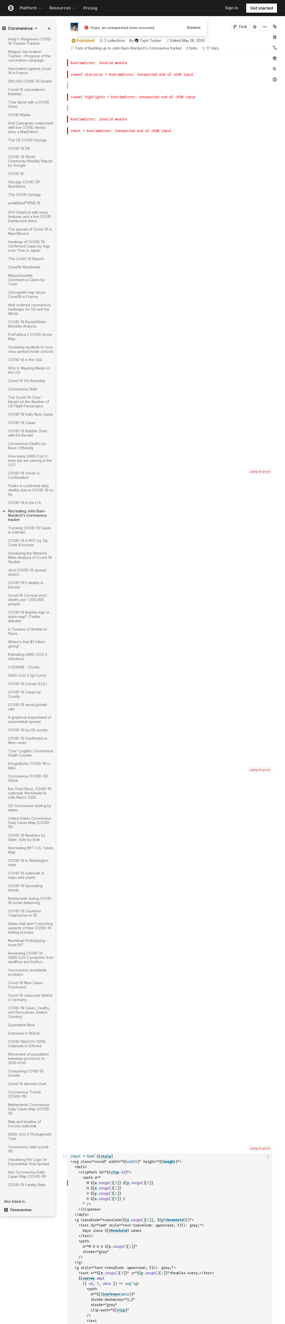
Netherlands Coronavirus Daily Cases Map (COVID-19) (29, 1109)
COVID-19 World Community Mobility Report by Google (30, 161)
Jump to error (260, 74)
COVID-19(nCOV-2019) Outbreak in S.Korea (27, 1043)
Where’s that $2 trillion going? (26, 644)
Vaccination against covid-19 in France (30, 70)
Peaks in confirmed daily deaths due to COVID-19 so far (30, 490)
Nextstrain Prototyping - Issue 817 (28, 942)
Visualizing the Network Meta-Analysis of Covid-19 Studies (30, 557)
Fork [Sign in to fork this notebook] (240, 26)
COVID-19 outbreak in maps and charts (26, 875)
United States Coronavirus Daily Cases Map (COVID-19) (29, 822)
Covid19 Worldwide (24, 267)
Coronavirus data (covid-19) (29, 1149)
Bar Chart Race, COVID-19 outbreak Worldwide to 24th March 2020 (29, 793)
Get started (261, 8)
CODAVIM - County (24, 667)
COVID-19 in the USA (25, 360)
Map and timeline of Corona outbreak (24, 1123)
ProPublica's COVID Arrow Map (30, 336)
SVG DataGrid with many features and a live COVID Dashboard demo (29, 216)
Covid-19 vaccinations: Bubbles (26, 91)
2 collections (112, 41)
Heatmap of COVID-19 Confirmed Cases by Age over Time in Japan (29, 246)
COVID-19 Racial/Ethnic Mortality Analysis (27, 324)
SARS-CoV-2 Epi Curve (27, 675)
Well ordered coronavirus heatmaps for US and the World (29, 309)
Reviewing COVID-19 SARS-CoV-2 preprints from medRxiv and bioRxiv (30, 957)
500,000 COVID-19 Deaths (30, 81)
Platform (30, 7)
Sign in (231, 7)
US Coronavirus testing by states (29, 808)
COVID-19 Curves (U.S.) (27, 684)
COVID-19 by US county (28, 730)
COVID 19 (16, 173)
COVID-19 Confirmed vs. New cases (28, 740)
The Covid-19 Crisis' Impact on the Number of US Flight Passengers (28, 401)
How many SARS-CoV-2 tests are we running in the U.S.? (30, 460)
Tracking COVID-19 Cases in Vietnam (29, 530)
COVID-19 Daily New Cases (30, 414)
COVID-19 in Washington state (28, 862)
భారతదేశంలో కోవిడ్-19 (24, 203)
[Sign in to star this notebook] (254, 26)
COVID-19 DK (19, 148)
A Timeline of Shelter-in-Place (28, 631)
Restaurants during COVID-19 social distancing (30, 900)
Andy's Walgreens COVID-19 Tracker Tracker (30, 41)
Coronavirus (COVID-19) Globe (28, 778)
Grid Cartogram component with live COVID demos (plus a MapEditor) (30, 127)
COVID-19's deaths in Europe (25, 585)
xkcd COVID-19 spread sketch (27, 572)
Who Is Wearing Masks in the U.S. (29, 370)
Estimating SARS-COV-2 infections (27, 656)
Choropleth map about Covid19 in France (26, 294)
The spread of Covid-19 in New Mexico (30, 231)
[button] (64, 57)
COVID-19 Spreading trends (25, 888)
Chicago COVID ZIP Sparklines (24, 184)
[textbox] (170, 324)
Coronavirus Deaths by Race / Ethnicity (27, 445)
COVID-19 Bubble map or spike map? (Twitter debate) (29, 616)
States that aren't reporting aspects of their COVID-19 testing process (30, 927)
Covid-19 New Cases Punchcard (25, 985)
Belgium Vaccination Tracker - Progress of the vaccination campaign (29, 55)
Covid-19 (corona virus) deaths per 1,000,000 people (27, 599)
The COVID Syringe (24, 194)
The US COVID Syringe (27, 140)
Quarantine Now (21, 1025)
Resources (62, 7)
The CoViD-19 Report (26, 259)
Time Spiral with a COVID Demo (28, 104)
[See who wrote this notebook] (145, 41)
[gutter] (47, 1218)
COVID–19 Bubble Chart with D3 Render (27, 433)
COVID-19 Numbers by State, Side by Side (26, 837)
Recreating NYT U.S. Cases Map (30, 850)
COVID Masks (19, 115)
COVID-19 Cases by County (24, 694)
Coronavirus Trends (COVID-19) (24, 1094)
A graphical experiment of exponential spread (29, 719)
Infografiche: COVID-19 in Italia (29, 765)
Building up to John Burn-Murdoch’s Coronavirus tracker (135, 48)
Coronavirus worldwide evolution (27, 972)
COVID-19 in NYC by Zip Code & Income (28, 542)
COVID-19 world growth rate (27, 707)
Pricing (90, 8)
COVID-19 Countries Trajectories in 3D (24, 913)
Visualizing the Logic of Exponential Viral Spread (28, 1161)
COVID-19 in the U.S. (25, 503)
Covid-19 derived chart (27, 1084)
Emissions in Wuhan (24, 1033)
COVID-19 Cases (22, 422)
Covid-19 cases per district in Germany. (30, 997)
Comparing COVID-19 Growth (25, 1073)
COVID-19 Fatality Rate (26, 1185)
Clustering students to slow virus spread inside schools (30, 349)
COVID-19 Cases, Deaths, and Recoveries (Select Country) (29, 1012)
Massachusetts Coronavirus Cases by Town (26, 279)
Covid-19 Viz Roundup (26, 381)
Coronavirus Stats (22, 389)
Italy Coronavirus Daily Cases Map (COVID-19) (27, 1174)
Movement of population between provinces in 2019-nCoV (28, 1058)
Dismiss (194, 27)
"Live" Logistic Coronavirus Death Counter (30, 753)
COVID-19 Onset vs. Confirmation (24, 475)
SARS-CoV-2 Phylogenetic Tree (30, 1136)
